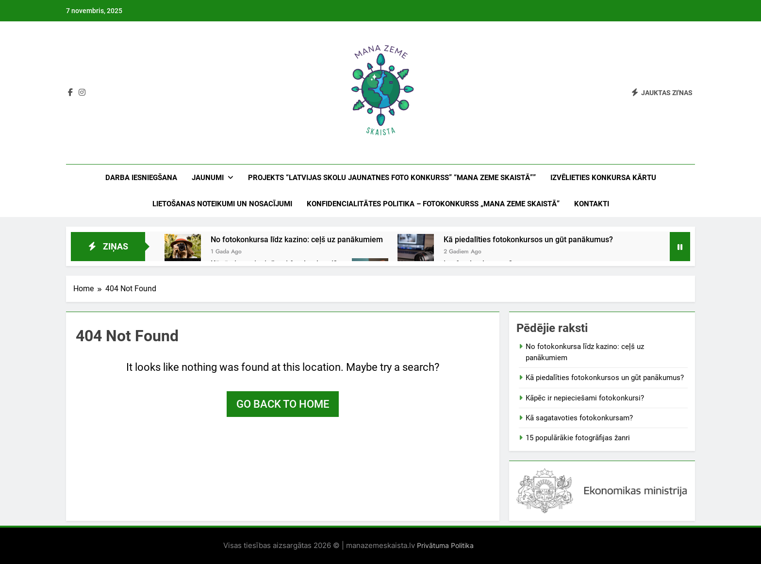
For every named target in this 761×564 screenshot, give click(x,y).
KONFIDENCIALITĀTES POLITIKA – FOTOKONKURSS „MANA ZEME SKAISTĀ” (433, 203)
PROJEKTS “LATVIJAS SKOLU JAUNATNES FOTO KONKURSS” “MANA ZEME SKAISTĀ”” (392, 177)
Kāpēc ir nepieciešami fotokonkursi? (585, 398)
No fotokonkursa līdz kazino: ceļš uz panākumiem (297, 239)
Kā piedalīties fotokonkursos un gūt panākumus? (528, 239)
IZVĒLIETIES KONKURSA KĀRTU (603, 177)
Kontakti (591, 203)
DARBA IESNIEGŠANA (141, 177)
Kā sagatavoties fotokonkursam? (579, 418)
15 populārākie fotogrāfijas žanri (578, 437)
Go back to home (282, 404)
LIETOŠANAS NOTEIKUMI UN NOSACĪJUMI (222, 203)
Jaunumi (208, 177)
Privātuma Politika (444, 545)
